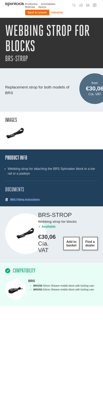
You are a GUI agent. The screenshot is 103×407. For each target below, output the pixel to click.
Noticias (30, 6)
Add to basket (71, 243)
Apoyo (42, 6)
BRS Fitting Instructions (25, 199)
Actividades (48, 4)
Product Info (16, 158)
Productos (31, 4)
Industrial (57, 12)
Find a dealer (90, 243)
